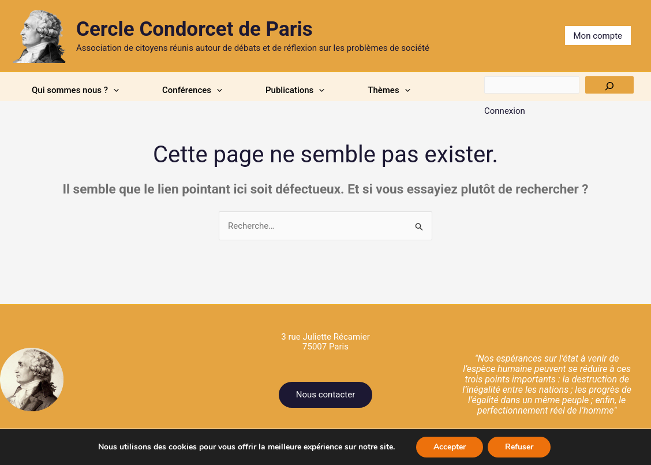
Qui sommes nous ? (75, 90)
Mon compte (598, 36)
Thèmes (389, 90)
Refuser (519, 446)
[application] (113, 90)
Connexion (504, 111)
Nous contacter (326, 394)
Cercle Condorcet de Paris (194, 29)
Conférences (192, 90)
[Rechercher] (609, 85)
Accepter (449, 446)
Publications (294, 90)
